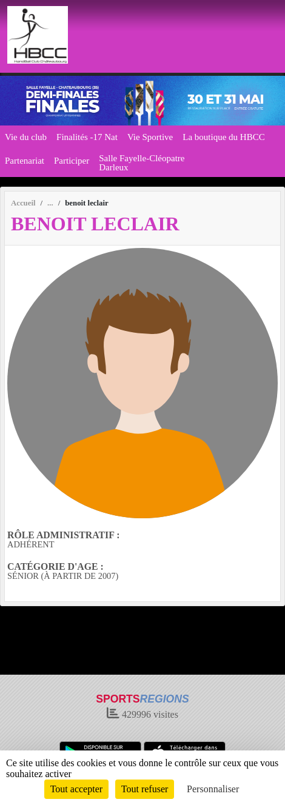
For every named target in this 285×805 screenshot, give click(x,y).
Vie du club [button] (26, 137)
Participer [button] (71, 160)
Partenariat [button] (24, 160)
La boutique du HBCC (223, 137)
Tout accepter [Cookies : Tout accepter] (76, 789)
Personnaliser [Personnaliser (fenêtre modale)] (213, 789)
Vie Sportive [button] (150, 137)
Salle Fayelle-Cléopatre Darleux (141, 162)
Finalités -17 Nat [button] (87, 137)
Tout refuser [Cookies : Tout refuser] (145, 789)
